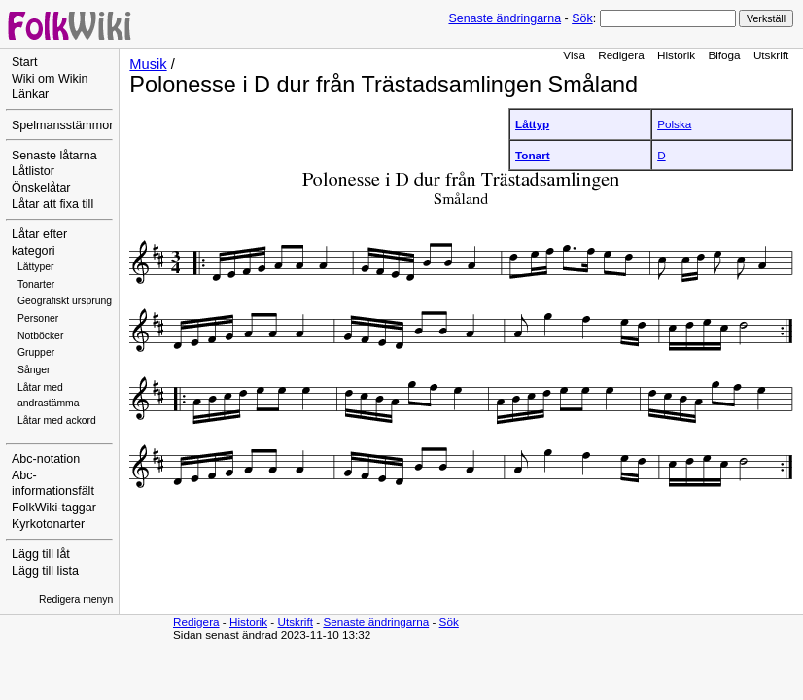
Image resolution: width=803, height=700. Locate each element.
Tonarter (35, 284)
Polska (674, 124)
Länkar (30, 94)
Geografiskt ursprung (64, 301)
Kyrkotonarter (48, 524)
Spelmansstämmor (62, 125)
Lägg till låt (41, 554)
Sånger (34, 370)
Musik (147, 64)
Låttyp (532, 124)
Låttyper (35, 267)
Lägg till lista (45, 571)
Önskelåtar (41, 187)
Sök (582, 18)
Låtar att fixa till (52, 204)
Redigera (621, 55)
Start (24, 62)
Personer (37, 318)
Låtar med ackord (56, 420)
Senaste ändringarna (504, 18)
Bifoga (724, 55)
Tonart (532, 155)
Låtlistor (33, 171)
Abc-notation (46, 459)
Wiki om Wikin (50, 79)
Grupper (35, 352)
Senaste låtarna (54, 155)
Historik (676, 55)
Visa (574, 55)
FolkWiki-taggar (54, 507)
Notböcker (40, 336)
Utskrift (770, 55)
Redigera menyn (76, 599)
